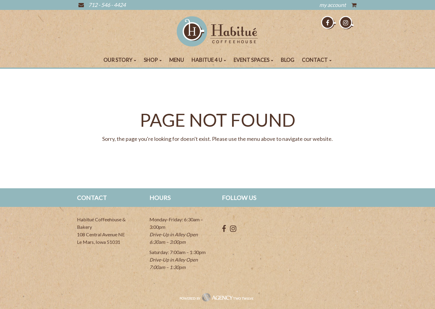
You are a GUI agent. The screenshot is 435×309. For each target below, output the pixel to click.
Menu (176, 60)
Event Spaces (253, 60)
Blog (287, 60)
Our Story (119, 60)
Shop (153, 60)
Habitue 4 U (208, 60)
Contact (317, 60)
